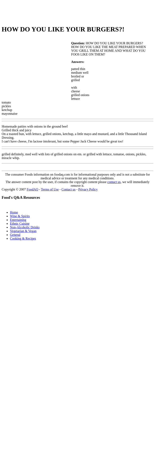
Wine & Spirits (20, 216)
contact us (113, 182)
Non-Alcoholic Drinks (25, 227)
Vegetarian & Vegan (23, 231)
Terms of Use (50, 189)
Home (14, 212)
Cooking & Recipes (23, 238)
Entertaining (18, 220)
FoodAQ (32, 189)
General (15, 234)
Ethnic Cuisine (20, 223)
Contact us (68, 189)
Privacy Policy (88, 189)
